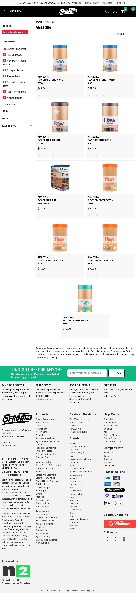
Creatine (39, 425)
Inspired (73, 497)
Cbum (72, 516)
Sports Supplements (16, 48)
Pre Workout (41, 429)
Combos (40, 444)
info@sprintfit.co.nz (45, 399)
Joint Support (42, 490)
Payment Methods (112, 435)
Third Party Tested (44, 451)
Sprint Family (92, 3)
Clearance (74, 425)
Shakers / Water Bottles (47, 517)
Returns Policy (110, 425)
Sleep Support (42, 500)
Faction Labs (76, 494)
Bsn (71, 487)
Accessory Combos (45, 521)
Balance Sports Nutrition (81, 471)
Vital (72, 529)
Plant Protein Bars (14, 91)
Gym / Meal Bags (43, 536)
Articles (77, 3)
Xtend (72, 513)
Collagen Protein (13, 70)
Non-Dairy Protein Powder (14, 62)
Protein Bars (11, 76)
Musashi (18, 545)
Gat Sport (74, 503)
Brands (39, 22)
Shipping (120, 3)
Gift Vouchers (42, 533)
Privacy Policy (110, 438)
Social (106, 456)
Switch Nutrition (77, 468)
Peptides (40, 497)
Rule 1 (72, 465)
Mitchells (74, 478)
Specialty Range (43, 503)
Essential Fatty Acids (45, 478)
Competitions (110, 422)
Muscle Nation (76, 481)
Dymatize (74, 462)
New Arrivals (75, 429)
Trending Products (78, 432)
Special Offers (76, 422)
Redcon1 (74, 525)
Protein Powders (22, 516)
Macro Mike (75, 509)
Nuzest (5, 539)
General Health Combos (47, 481)
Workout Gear (42, 514)
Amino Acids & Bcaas (46, 438)
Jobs (106, 432)
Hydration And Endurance (47, 441)
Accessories (42, 511)
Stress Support (43, 506)
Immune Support (43, 487)
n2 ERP (93, 591)
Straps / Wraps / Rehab (46, 540)
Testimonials (109, 465)
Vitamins (40, 471)
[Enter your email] (87, 373)
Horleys (73, 506)
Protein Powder (13, 54)
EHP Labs (21, 535)
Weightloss (41, 435)
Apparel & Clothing (44, 524)
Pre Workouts (8, 520)
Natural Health (12, 97)
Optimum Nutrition (10, 532)
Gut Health (40, 484)
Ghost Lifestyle (16, 539)
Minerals (40, 494)
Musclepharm (17, 542)
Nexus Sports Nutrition (80, 459)
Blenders (40, 527)
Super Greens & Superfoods (49, 465)
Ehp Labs (74, 449)
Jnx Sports (75, 500)
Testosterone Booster (46, 448)
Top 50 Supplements (79, 419)
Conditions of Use (112, 441)
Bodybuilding (42, 530)
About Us (107, 3)
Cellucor (73, 484)
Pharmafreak (7, 545)
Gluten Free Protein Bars (15, 84)
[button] (12, 11)
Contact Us (109, 419)
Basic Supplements (79, 519)
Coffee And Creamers (46, 475)
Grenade (74, 522)
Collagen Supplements (46, 468)
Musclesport (75, 490)
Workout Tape (42, 543)
